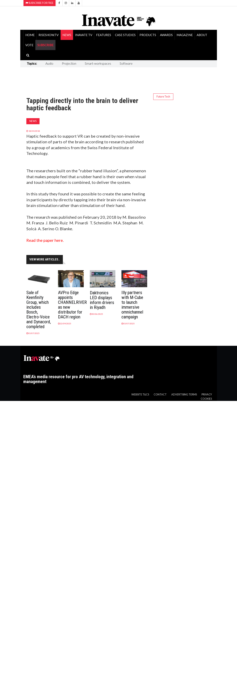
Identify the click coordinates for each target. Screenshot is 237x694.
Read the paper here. (45, 240)
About (202, 35)
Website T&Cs (140, 394)
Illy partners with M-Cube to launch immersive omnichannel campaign (132, 304)
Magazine (185, 35)
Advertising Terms (184, 394)
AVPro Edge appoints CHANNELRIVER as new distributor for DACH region (72, 304)
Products (147, 35)
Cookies (206, 398)
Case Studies (125, 35)
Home (30, 35)
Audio (49, 63)
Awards (166, 35)
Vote (29, 45)
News (66, 35)
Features (103, 35)
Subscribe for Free (40, 2)
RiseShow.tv (49, 35)
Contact (160, 394)
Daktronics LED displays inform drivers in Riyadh (102, 300)
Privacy (207, 394)
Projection (69, 63)
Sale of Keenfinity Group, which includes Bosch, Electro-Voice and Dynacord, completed (38, 309)
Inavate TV (83, 35)
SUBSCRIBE (45, 45)
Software (126, 63)
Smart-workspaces (98, 63)
